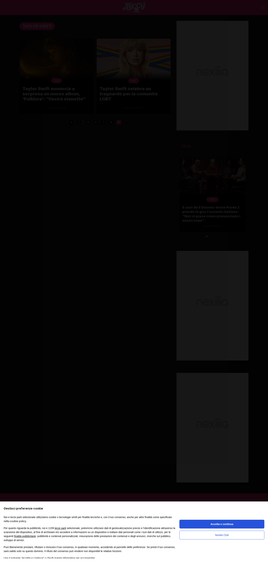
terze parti (60, 528)
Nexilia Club (222, 535)
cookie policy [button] (18, 521)
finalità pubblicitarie (25, 536)
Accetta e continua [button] (222, 524)
